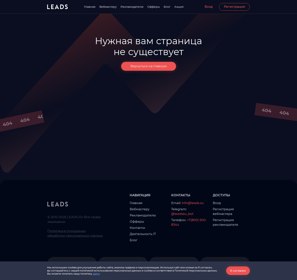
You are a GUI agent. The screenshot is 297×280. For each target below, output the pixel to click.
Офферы (153, 7)
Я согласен (238, 270)
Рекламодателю (132, 7)
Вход (209, 7)
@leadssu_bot (182, 221)
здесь (96, 273)
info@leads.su (193, 211)
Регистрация (234, 7)
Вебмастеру (108, 7)
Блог (167, 7)
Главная (90, 7)
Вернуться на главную (148, 66)
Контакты (137, 235)
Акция (179, 7)
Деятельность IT (143, 242)
